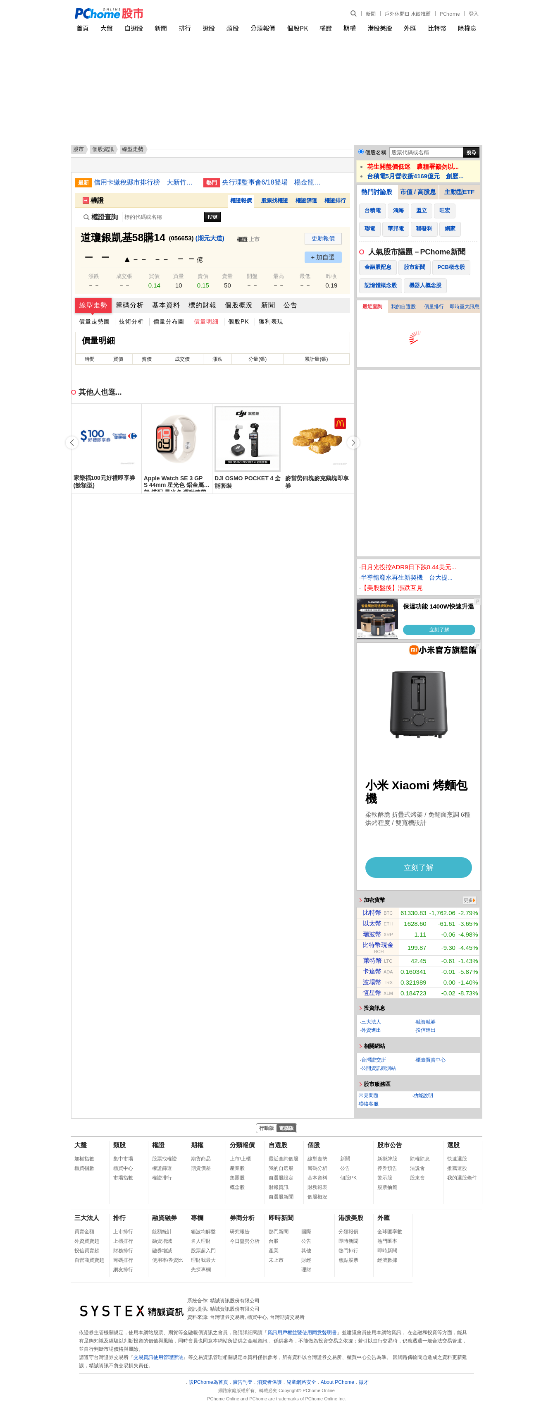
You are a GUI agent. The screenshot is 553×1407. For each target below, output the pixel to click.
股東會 (417, 1178)
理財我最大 (203, 1260)
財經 (306, 1260)
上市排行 (123, 1231)
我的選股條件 (462, 1178)
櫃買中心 (123, 1168)
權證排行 (335, 200)
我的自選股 (403, 306)
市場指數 (123, 1178)
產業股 (237, 1168)
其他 (306, 1251)
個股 (313, 1144)
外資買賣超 (86, 1241)
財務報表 (317, 1187)
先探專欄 (201, 1270)
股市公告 (389, 1144)
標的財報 (202, 305)
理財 (306, 1270)
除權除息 (420, 1159)
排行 (185, 28)
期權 (349, 28)
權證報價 (241, 200)
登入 (474, 13)
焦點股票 (348, 1260)
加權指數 (84, 1159)
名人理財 (201, 1241)
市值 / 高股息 (418, 191)
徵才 (364, 1382)
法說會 (417, 1168)
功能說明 (423, 1095)
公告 (291, 305)
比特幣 (437, 28)
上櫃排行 (123, 1241)
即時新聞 (281, 1217)
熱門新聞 (278, 1231)
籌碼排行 (123, 1260)
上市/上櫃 (240, 1159)
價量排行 (434, 306)
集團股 (237, 1178)
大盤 (106, 28)
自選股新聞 (281, 1197)
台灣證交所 (373, 1060)
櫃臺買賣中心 (431, 1060)
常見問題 (369, 1095)
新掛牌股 (387, 1159)
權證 (325, 28)
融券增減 (162, 1251)
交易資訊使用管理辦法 (158, 1357)
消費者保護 (269, 1382)
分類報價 (262, 28)
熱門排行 (348, 1251)
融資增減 (162, 1241)
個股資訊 (103, 149)
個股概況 (239, 305)
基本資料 (166, 305)
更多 (468, 900)
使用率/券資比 (167, 1260)
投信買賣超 (86, 1251)
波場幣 (372, 981)
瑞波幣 (372, 933)
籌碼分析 (130, 305)
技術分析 (131, 321)
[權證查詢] (163, 217)
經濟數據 (387, 1260)
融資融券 (426, 1022)
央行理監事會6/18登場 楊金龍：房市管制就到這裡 (273, 182)
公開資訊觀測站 (378, 1068)
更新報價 (323, 238)
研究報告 (240, 1231)
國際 (306, 1231)
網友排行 (123, 1270)
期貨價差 (201, 1168)
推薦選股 (457, 1168)
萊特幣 (372, 960)
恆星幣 (372, 992)
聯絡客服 (369, 1104)
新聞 (371, 13)
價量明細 (206, 321)
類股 (232, 28)
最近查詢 (372, 306)
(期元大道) (209, 238)
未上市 (276, 1260)
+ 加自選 (323, 257)
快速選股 (457, 1159)
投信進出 (426, 1030)
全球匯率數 (389, 1231)
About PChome (337, 1382)
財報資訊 (278, 1187)
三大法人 (371, 1022)
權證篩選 (306, 200)
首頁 (82, 28)
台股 (274, 1241)
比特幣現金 (377, 944)
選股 (209, 28)
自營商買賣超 (89, 1260)
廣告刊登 (243, 1382)
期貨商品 (201, 1159)
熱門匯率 (387, 1241)
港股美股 (379, 28)
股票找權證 (274, 200)
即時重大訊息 (464, 306)
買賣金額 (84, 1231)
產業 (274, 1251)
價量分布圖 (168, 321)
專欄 (197, 1217)
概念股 (237, 1187)
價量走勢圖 (94, 321)
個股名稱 (375, 152)
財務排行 (123, 1251)
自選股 (133, 28)
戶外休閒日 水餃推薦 (408, 13)
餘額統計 (162, 1231)
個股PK (297, 28)
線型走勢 (93, 305)
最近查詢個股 (283, 1159)
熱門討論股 (376, 191)
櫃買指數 (84, 1168)
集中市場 (123, 1159)
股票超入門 (203, 1251)
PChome (450, 13)
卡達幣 (372, 971)
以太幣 (372, 923)
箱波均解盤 (203, 1231)
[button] (353, 442)
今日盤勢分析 (245, 1241)
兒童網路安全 (301, 1382)
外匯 (410, 28)
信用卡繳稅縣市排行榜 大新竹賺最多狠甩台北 (145, 182)
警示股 (384, 1178)
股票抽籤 (387, 1187)
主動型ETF (459, 191)
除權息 (467, 28)
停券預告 (387, 1168)
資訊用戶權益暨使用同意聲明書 (302, 1332)
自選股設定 (281, 1178)
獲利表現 (271, 321)
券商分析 (242, 1217)
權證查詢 (100, 217)
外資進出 (371, 1030)
